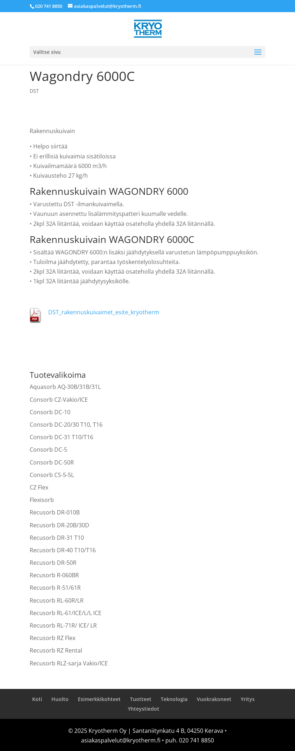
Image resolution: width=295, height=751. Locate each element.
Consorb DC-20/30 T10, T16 (66, 424)
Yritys (248, 699)
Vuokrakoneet (214, 699)
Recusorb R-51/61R (55, 588)
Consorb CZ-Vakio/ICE (59, 400)
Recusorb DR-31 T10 (57, 538)
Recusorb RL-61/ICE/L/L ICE (65, 613)
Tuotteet (140, 699)
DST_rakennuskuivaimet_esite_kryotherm (103, 312)
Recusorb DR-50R (53, 563)
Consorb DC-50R (52, 462)
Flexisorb (42, 500)
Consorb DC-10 (50, 412)
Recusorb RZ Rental (56, 650)
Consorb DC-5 (48, 449)
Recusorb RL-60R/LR (57, 600)
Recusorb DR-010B (55, 512)
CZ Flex (39, 487)
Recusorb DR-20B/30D (59, 525)
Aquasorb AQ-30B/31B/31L (65, 387)
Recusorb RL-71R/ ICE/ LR (63, 625)
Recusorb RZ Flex (52, 638)
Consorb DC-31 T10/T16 (61, 437)
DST (34, 90)
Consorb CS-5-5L (52, 475)
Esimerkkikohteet (99, 699)
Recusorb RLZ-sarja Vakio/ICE (69, 663)
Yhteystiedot (143, 708)
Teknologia (174, 699)
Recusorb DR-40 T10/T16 (63, 550)
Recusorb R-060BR (54, 575)
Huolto (60, 699)
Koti (37, 699)
